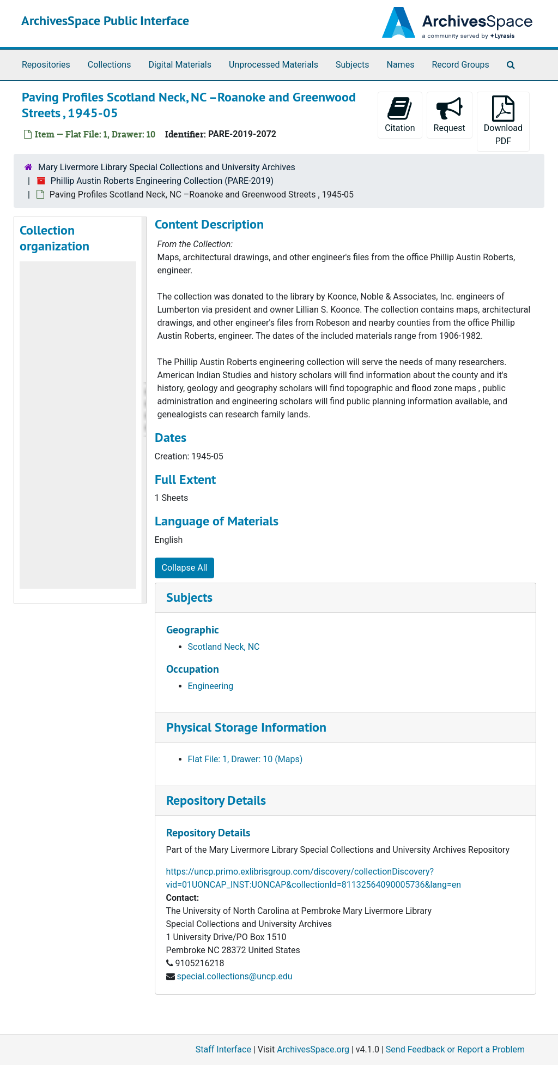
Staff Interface (223, 1049)
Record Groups (460, 64)
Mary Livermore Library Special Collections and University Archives (166, 167)
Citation (400, 114)
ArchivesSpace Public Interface (105, 20)
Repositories (46, 64)
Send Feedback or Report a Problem (455, 1049)
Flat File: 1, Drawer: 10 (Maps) (245, 759)
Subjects (352, 64)
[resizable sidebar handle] (144, 410)
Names (401, 64)
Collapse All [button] (185, 568)
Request (449, 114)
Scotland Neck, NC (224, 647)
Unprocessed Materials (273, 64)
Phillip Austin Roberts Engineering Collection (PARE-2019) (162, 181)
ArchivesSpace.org (313, 1049)
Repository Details (216, 800)
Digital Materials (179, 64)
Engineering (211, 686)
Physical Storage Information (246, 727)
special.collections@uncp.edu (234, 976)
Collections (109, 64)
